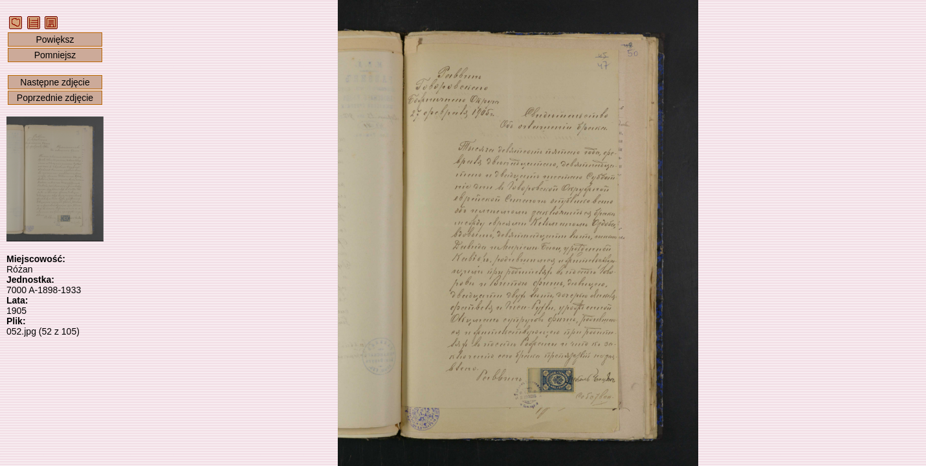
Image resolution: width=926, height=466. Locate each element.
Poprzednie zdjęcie (55, 98)
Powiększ (55, 39)
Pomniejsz (55, 55)
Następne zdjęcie (54, 82)
